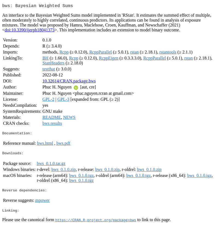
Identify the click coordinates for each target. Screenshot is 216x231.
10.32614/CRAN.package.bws (69, 82)
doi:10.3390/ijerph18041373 (30, 31)
